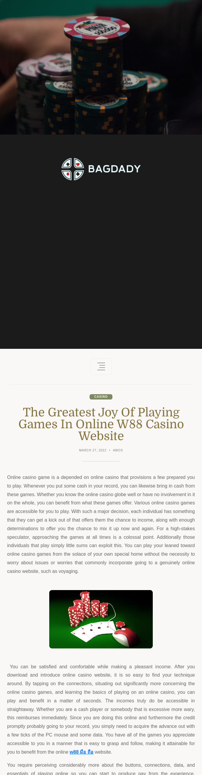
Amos (118, 450)
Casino (101, 396)
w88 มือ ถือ (81, 752)
